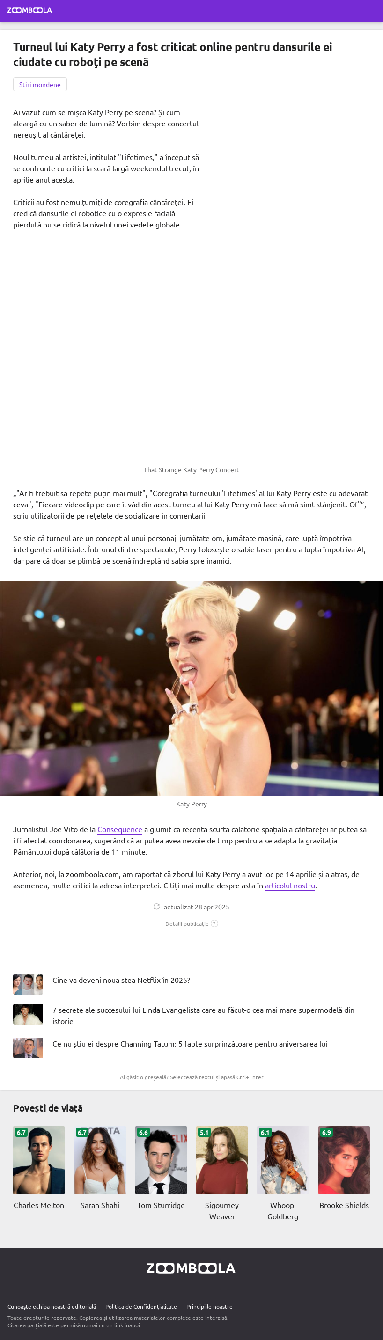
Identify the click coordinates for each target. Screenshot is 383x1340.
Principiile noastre (209, 1306)
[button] (191, 923)
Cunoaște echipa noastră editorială (51, 1306)
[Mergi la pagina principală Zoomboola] (29, 11)
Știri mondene (40, 84)
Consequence (119, 829)
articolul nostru (290, 885)
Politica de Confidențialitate (141, 1306)
